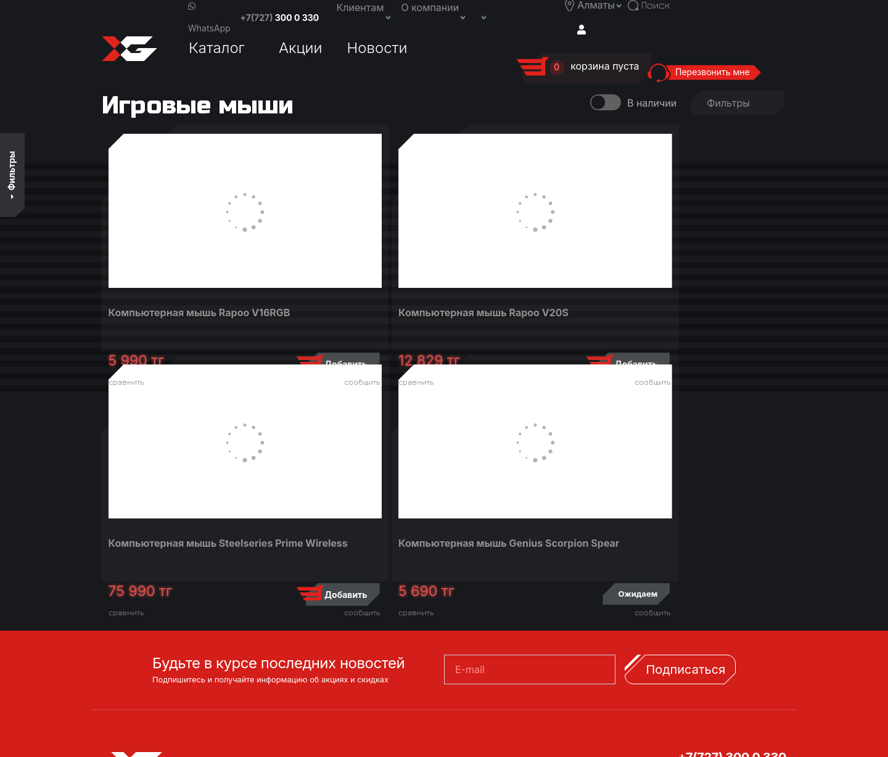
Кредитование (317, 591)
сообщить (241, 382)
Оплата (299, 619)
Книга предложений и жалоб (352, 676)
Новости (377, 48)
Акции (301, 48)
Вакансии (478, 619)
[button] (483, 16)
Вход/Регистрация (160, 696)
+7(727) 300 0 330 (732, 561)
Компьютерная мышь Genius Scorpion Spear (694, 318)
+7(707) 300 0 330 (732, 576)
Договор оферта (321, 662)
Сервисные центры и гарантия (356, 634)
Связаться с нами (497, 605)
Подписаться (685, 474)
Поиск (131, 717)
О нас (468, 591)
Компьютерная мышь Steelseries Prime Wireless (515, 318)
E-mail (470, 474)
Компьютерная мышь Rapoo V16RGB (181, 318)
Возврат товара (320, 648)
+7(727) (279, 17)
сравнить (128, 382)
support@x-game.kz (738, 606)
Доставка (305, 605)
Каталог (217, 48)
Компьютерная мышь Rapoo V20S (351, 318)
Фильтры (11, 174)
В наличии (651, 103)
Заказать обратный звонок (520, 634)
